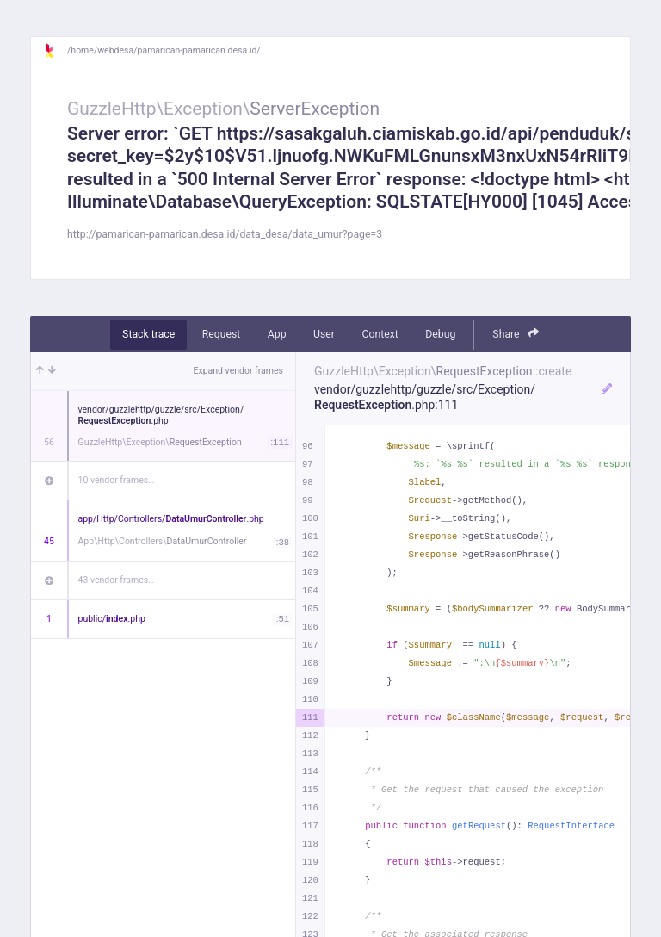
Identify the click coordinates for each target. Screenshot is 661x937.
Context (379, 334)
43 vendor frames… (116, 580)
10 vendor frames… (116, 480)
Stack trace (148, 334)
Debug (440, 334)
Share (515, 333)
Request (221, 334)
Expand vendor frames (238, 370)
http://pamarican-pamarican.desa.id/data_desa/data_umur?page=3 (224, 234)
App (277, 334)
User (324, 334)
